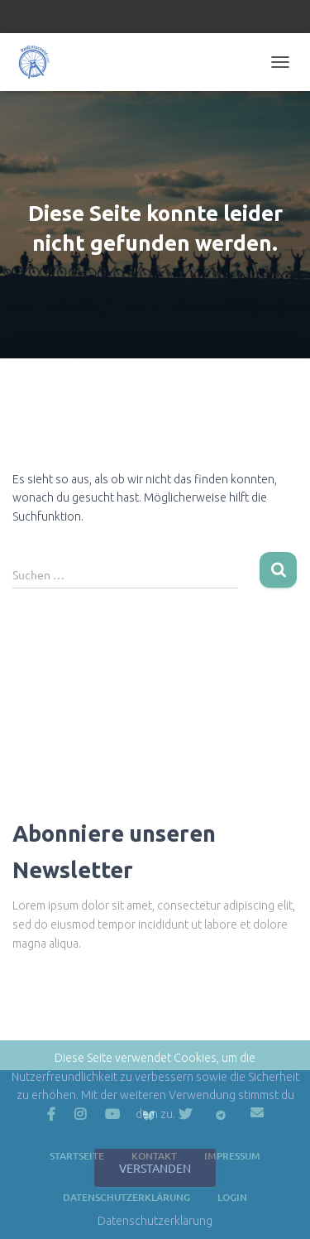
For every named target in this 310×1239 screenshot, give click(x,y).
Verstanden (155, 1167)
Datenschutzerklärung (155, 1220)
